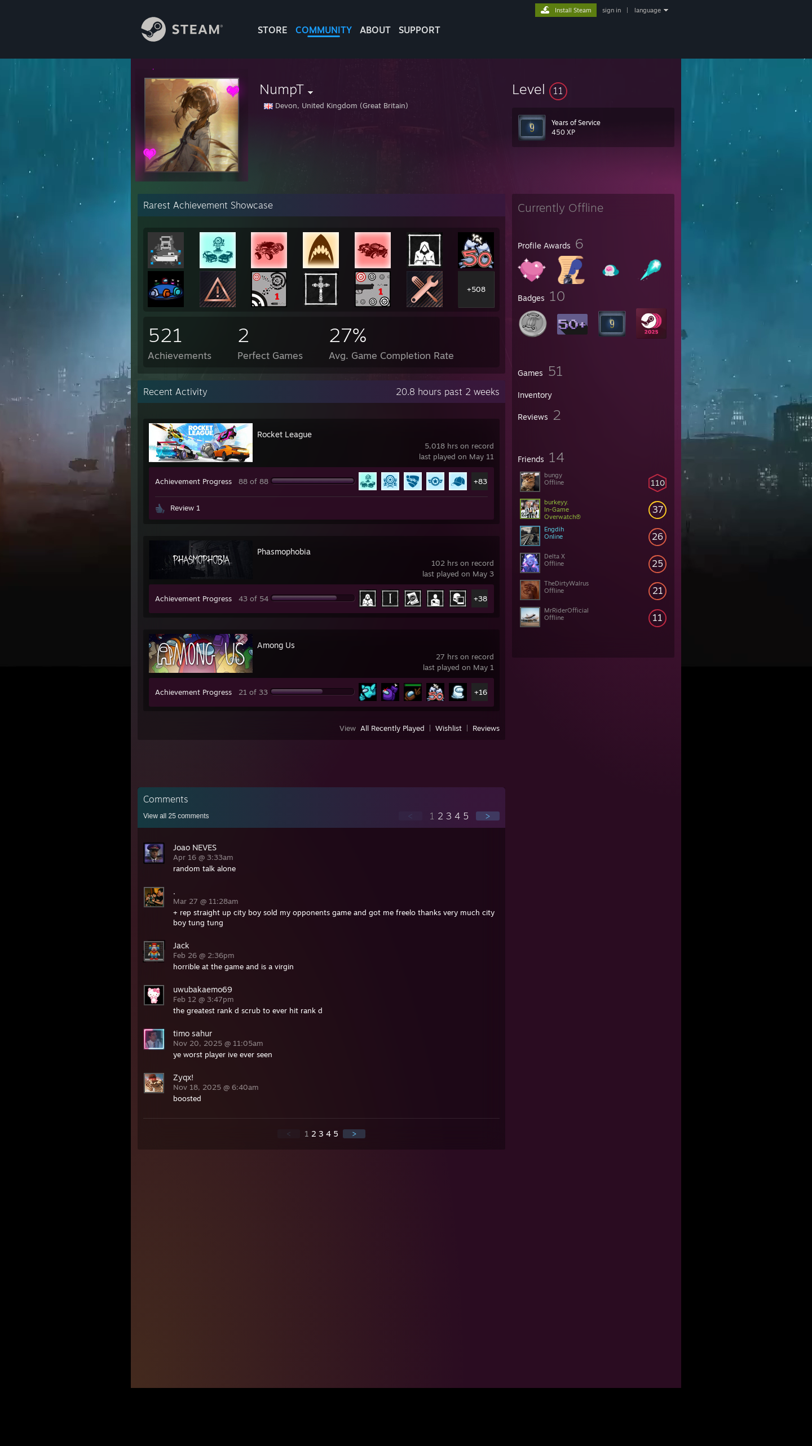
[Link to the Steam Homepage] (190, 38)
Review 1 (185, 507)
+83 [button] (480, 481)
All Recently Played (392, 728)
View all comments (176, 816)
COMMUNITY (323, 30)
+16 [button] (480, 692)
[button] (593, 89)
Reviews (486, 728)
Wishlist (448, 728)
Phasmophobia (284, 551)
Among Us (276, 645)
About (375, 30)
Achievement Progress (193, 481)
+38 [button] (480, 598)
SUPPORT (419, 30)
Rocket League (284, 434)
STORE (273, 30)
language (647, 10)
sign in (611, 10)
